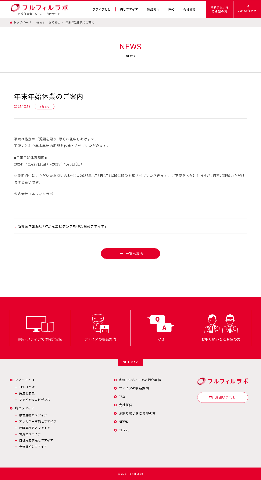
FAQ (171, 9)
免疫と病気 (27, 393)
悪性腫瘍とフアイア (33, 415)
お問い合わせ (222, 397)
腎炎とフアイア (30, 434)
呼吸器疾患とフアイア (34, 428)
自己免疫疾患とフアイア (36, 440)
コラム (124, 430)
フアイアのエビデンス (34, 399)
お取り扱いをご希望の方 (219, 9)
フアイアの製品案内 (134, 388)
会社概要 (189, 9)
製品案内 (153, 9)
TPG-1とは (27, 387)
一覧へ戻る (130, 253)
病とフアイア (128, 9)
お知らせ (55, 22)
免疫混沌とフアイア (33, 446)
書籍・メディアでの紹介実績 (140, 380)
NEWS (40, 22)
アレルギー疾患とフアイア (38, 421)
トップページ (22, 22)
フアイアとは (101, 9)
